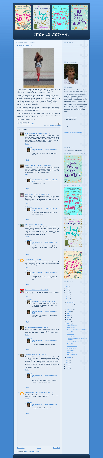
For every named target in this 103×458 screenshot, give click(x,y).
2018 (67, 292)
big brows (50, 125)
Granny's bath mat (72, 325)
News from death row (73, 341)
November (70, 304)
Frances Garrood (37, 149)
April (68, 319)
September (70, 309)
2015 (67, 298)
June (68, 315)
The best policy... (71, 327)
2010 (67, 366)
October (69, 307)
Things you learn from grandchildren (77, 329)
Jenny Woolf (29, 290)
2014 (67, 301)
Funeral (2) (70, 331)
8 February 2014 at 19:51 (35, 224)
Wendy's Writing (30, 165)
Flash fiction (70, 334)
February (69, 323)
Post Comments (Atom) (32, 451)
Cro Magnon (35, 301)
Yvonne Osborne (30, 133)
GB (26, 224)
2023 (67, 284)
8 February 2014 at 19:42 (41, 194)
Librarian (28, 354)
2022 (67, 286)
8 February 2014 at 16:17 (43, 133)
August (69, 311)
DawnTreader (29, 194)
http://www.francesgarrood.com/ (73, 132)
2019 (67, 290)
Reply (27, 144)
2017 (67, 294)
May (68, 317)
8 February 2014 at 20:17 (34, 259)
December (70, 302)
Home (39, 448)
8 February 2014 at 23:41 (40, 290)
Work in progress (71, 348)
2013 (67, 360)
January (69, 357)
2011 (67, 364)
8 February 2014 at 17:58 (43, 165)
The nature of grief (72, 354)
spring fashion (57, 125)
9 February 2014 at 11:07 (46, 392)
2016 (67, 296)
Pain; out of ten (71, 350)
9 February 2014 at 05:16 (47, 301)
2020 (67, 288)
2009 (67, 368)
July (68, 313)
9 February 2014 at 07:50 (38, 354)
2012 (67, 362)
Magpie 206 (70, 343)
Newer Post (20, 448)
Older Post (56, 448)
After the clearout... (72, 346)
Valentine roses (71, 336)
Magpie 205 (70, 352)
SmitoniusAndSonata (31, 392)
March (69, 321)
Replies (29, 147)
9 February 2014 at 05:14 (40, 327)
